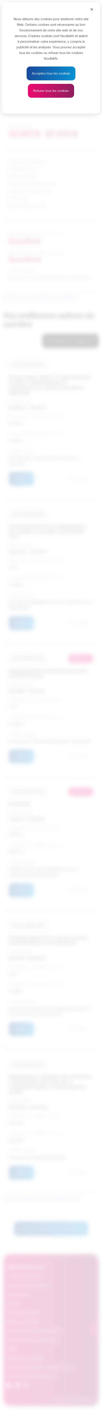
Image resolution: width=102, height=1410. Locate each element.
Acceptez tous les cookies (51, 73)
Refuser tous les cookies (51, 91)
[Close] (92, 9)
